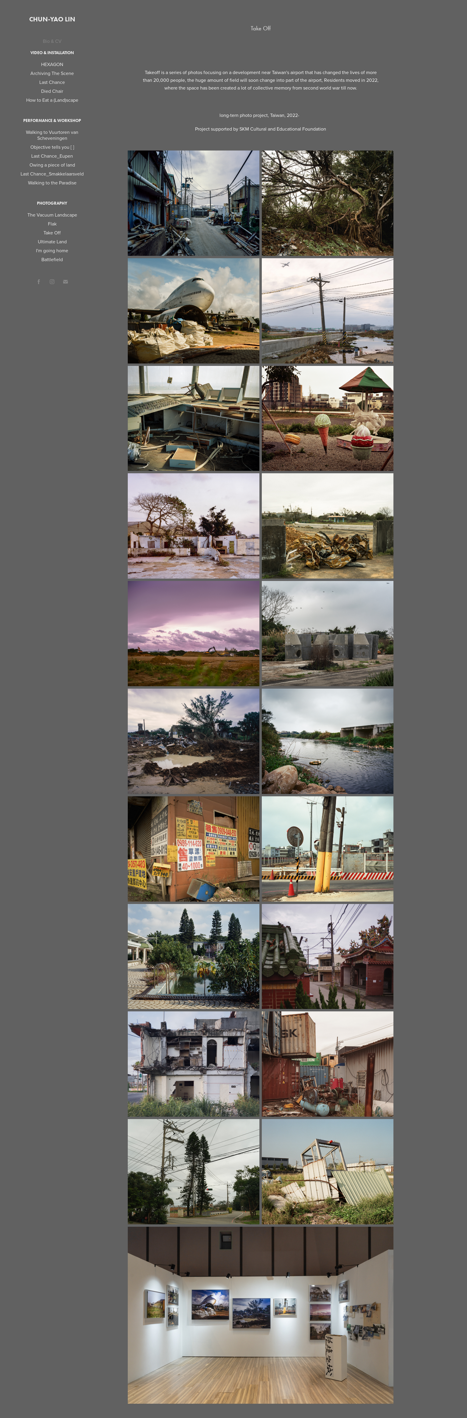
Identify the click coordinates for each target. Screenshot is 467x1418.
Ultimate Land (52, 241)
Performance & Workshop (52, 120)
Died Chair (52, 91)
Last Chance (52, 82)
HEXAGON (52, 64)
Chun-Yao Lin (52, 19)
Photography (52, 203)
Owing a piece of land (52, 165)
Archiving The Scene (52, 73)
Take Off (52, 232)
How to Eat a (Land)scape (52, 100)
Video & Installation (52, 52)
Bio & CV (52, 41)
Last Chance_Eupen (52, 156)
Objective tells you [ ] (52, 147)
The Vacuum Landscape (52, 214)
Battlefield (52, 259)
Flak (52, 223)
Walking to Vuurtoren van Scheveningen (52, 135)
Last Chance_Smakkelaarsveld (52, 173)
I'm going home (52, 250)
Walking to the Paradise (52, 182)
